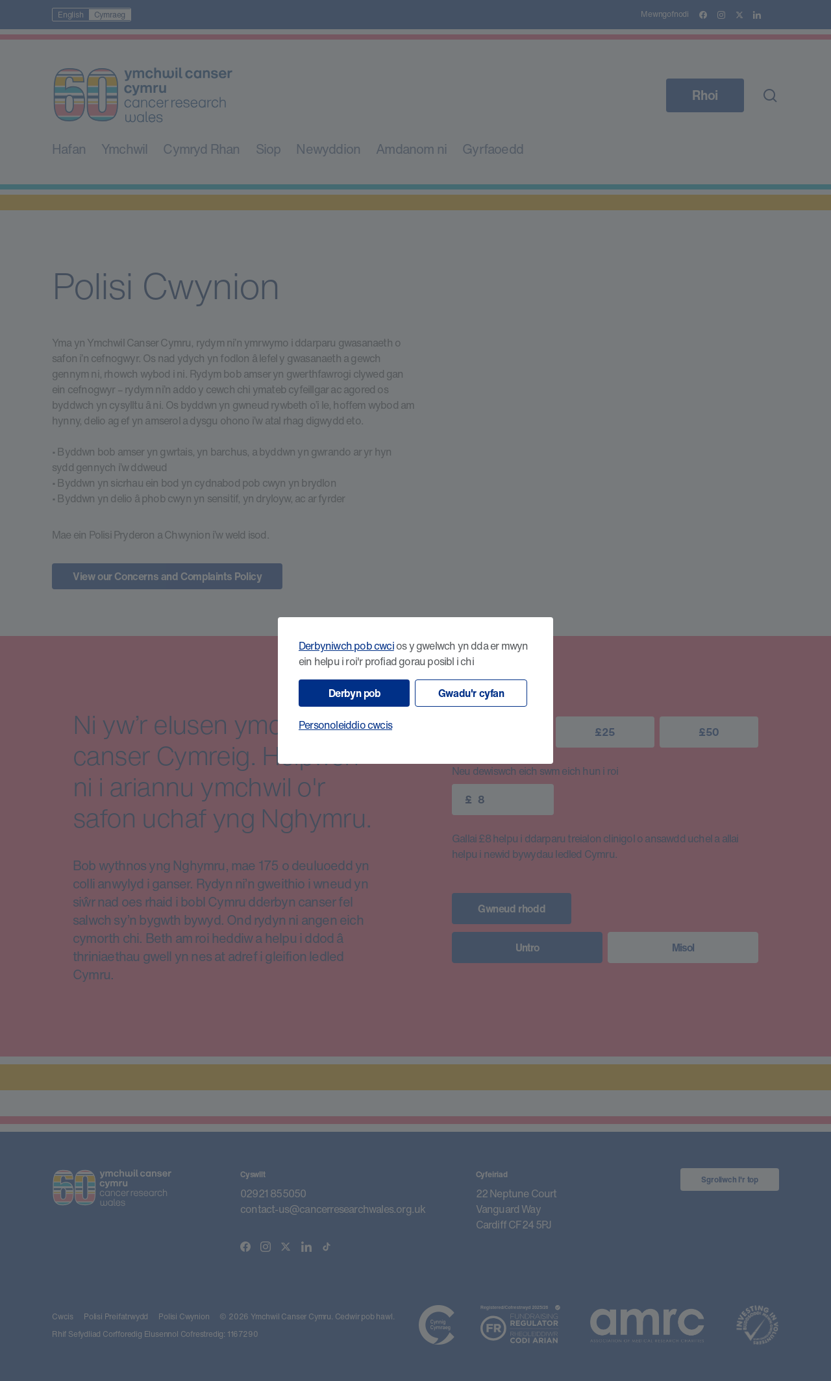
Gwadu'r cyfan (471, 693)
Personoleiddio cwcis (345, 725)
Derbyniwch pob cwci (346, 646)
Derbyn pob (354, 693)
